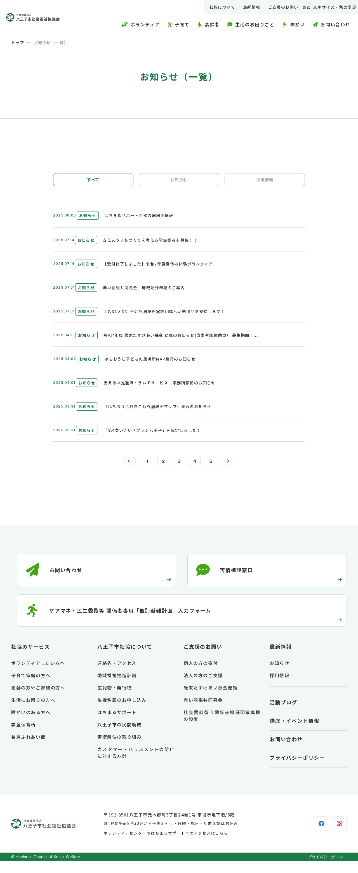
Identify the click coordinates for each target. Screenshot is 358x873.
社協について (215, 7)
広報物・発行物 (114, 699)
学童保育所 (23, 736)
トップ (17, 42)
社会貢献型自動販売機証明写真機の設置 (222, 727)
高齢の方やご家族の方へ (38, 699)
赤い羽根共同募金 (203, 712)
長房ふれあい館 (28, 748)
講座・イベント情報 (294, 732)
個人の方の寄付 (200, 675)
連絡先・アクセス (116, 675)
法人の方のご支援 (203, 687)
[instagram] (335, 836)
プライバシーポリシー (297, 769)
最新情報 (244, 7)
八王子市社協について (124, 658)
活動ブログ (283, 714)
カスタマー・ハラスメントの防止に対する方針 (136, 764)
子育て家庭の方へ (31, 687)
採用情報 (265, 181)
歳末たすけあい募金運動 (210, 699)
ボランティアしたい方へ (38, 675)
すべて (93, 181)
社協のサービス (30, 658)
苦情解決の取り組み (119, 748)
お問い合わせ (286, 751)
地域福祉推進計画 (117, 687)
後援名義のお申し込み (122, 712)
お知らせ (179, 181)
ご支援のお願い (276, 7)
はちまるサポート (117, 724)
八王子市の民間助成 (119, 736)
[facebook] (308, 836)
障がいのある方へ (31, 724)
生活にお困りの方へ (33, 712)
